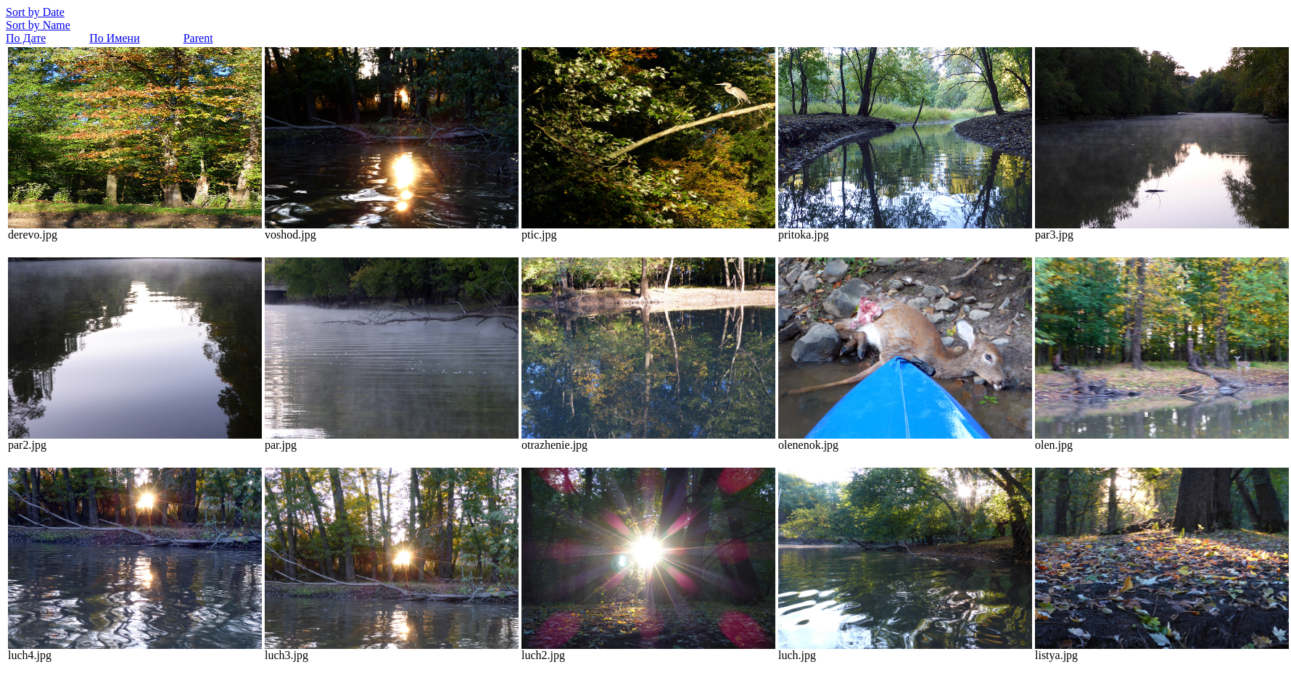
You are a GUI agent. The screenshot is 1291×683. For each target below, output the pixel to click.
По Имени (114, 38)
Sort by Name (38, 25)
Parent (198, 38)
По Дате (26, 38)
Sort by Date (35, 12)
